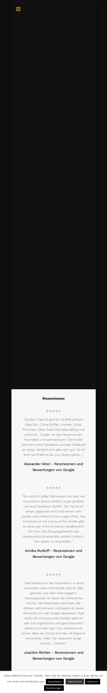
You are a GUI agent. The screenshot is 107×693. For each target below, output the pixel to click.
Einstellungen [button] (54, 688)
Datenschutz (75, 681)
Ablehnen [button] (92, 681)
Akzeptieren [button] (55, 681)
